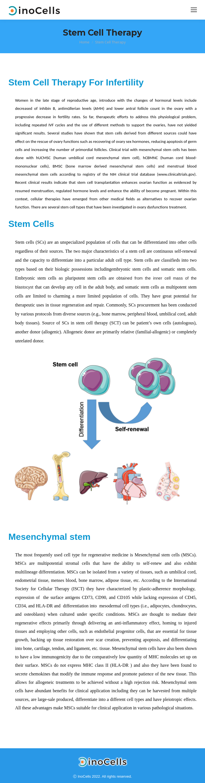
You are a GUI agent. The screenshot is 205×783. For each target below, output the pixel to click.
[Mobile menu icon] (193, 9)
